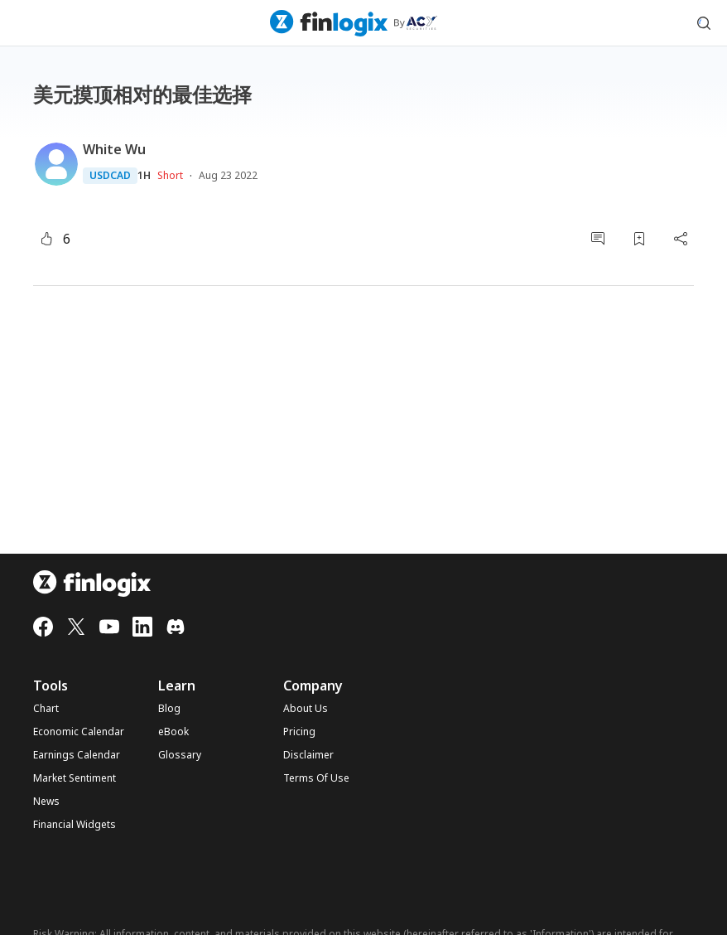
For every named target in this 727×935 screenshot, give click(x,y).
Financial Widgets (74, 824)
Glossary (179, 755)
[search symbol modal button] (704, 23)
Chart (46, 708)
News (46, 801)
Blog (169, 708)
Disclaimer (308, 755)
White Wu (114, 149)
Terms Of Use (316, 778)
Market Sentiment (74, 778)
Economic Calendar (78, 732)
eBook (173, 732)
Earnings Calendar (76, 755)
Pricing (299, 732)
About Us (305, 708)
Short (170, 175)
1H (144, 175)
